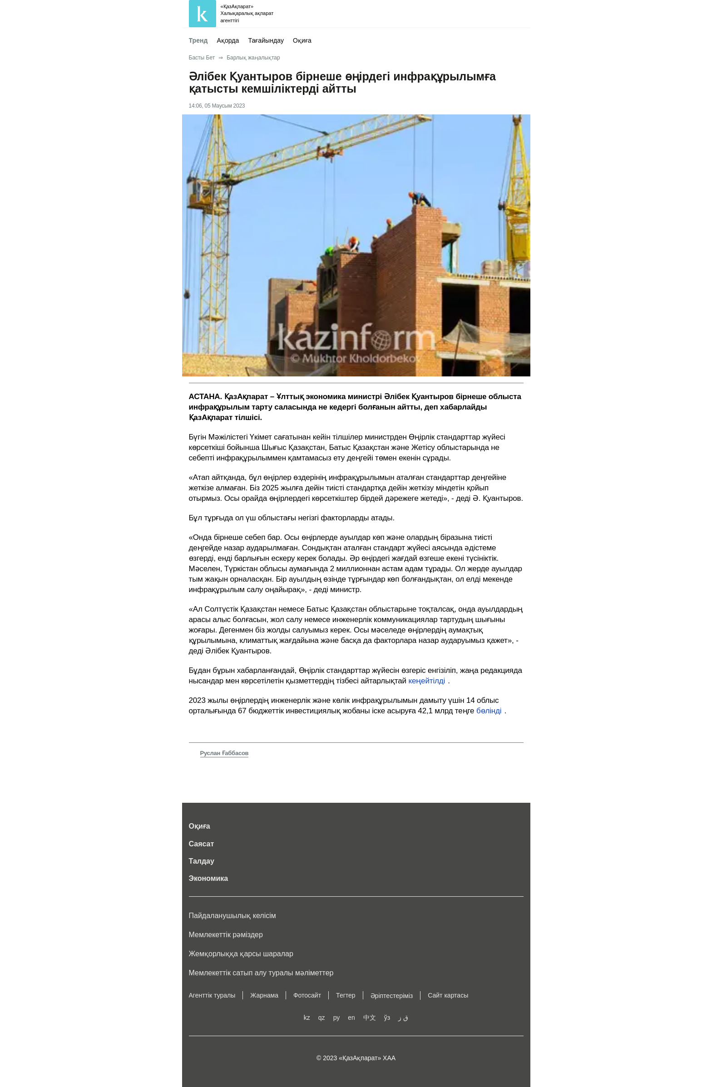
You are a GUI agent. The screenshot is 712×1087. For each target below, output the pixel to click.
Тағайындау (266, 40)
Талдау (201, 861)
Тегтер (346, 995)
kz (307, 1017)
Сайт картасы (448, 995)
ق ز (403, 1017)
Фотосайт (307, 995)
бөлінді (488, 711)
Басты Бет (202, 57)
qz (321, 1017)
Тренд (198, 40)
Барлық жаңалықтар (253, 57)
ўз (387, 1017)
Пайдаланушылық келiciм (232, 915)
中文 (369, 1017)
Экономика (208, 878)
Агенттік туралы (212, 995)
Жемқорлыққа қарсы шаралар (241, 954)
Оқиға (302, 40)
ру (336, 1017)
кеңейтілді (427, 681)
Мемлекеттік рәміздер (226, 935)
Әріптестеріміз (392, 995)
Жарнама (264, 995)
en (351, 1017)
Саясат (201, 844)
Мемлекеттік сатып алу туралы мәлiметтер (261, 973)
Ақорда (228, 40)
